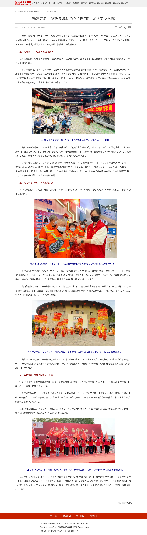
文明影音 (108, 3)
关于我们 (54, 516)
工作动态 (44, 3)
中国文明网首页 (21, 12)
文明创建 (100, 3)
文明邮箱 (80, 516)
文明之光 (116, 3)
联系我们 (67, 516)
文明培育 (84, 3)
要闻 (37, 3)
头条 (34, 3)
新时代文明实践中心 (36, 12)
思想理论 (60, 3)
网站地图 (93, 516)
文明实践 (92, 3)
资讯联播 (52, 3)
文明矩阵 (124, 3)
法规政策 (68, 3)
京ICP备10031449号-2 (48, 527)
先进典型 (76, 3)
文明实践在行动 (50, 12)
